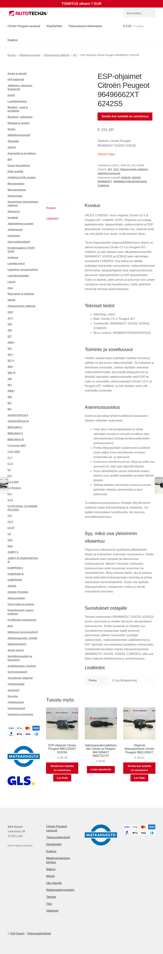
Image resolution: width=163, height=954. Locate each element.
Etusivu (12, 55)
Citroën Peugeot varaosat (24, 26)
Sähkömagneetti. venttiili (22, 638)
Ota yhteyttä (54, 883)
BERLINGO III (16, 439)
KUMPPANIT (15, 579)
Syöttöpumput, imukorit (22, 666)
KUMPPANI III (16, 574)
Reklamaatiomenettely (60, 889)
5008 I (11, 390)
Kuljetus (13, 40)
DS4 (10, 540)
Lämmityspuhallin (18, 275)
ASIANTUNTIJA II (18, 415)
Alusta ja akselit (17, 73)
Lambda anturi (16, 263)
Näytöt (11, 299)
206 (10, 330)
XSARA (12, 586)
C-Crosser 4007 (17, 445)
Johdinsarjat (15, 229)
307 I (10, 354)
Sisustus (13, 696)
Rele (10, 626)
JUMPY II (13, 552)
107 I (10, 318)
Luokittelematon (17, 101)
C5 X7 (11, 527)
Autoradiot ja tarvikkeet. (22, 153)
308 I (10, 366)
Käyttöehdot (54, 26)
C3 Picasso (14, 487)
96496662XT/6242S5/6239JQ (130, 181)
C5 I (10, 515)
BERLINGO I (15, 427)
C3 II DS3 (13, 481)
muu (10, 287)
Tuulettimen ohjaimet (20, 678)
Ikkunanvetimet (17, 189)
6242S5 (136, 177)
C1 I (10, 457)
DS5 (10, 546)
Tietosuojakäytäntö (58, 837)
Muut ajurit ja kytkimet (21, 293)
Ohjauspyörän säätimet (56, 55)
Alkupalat (13, 141)
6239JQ (126, 177)
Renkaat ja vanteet (19, 123)
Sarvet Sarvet (16, 650)
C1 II (10, 463)
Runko (11, 129)
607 (10, 403)
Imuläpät (13, 217)
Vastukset (13, 690)
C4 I (10, 494)
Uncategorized (16, 708)
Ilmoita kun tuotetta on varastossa (125, 116)
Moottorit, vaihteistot (20, 117)
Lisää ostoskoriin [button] (100, 769)
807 (10, 409)
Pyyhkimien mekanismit (22, 619)
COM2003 (103, 185)
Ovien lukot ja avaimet (21, 604)
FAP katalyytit (16, 79)
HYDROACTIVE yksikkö (22, 177)
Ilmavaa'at (14, 211)
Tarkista (51, 896)
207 (10, 336)
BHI (10, 159)
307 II (11, 360)
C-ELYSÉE (14, 451)
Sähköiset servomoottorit (23, 632)
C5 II (116, 169)
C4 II (10, 500)
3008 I (11, 342)
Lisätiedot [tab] (52, 218)
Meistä (50, 876)
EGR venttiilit (15, 171)
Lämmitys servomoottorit (23, 269)
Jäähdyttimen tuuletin (21, 223)
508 (10, 396)
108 (10, 324)
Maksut (50, 869)
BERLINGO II (15, 433)
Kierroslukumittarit (19, 241)
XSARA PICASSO (18, 592)
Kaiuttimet (14, 235)
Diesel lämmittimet (19, 165)
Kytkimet (13, 257)
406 (10, 378)
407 (75, 55)
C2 (9, 469)
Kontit (11, 95)
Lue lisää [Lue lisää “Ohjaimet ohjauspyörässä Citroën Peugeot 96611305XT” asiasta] (139, 777)
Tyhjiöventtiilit (16, 684)
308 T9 (11, 372)
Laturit (11, 281)
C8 (9, 534)
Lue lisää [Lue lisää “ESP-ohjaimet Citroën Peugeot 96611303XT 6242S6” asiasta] (62, 777)
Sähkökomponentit (29, 55)
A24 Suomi (17, 933)
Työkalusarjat (16, 702)
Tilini (49, 903)
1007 (10, 312)
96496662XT (105, 181)
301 (10, 348)
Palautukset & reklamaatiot (85, 26)
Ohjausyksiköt (16, 598)
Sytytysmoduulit (17, 671)
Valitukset (52, 910)
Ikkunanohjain (16, 183)
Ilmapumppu (15, 195)
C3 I (10, 475)
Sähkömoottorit (17, 644)
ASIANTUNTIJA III (18, 421)
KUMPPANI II (15, 567)
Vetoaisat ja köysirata (20, 714)
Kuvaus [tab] (51, 207)
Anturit (12, 147)
